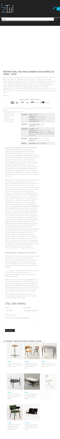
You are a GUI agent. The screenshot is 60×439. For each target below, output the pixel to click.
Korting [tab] (6, 118)
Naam (7, 308)
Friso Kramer (47, 109)
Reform (5, 111)
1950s (42, 122)
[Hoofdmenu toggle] (58, 9)
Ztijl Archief (23, 109)
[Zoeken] (56, 20)
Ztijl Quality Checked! (43, 131)
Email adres (27, 308)
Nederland (39, 126)
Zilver (43, 139)
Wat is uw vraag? (10, 316)
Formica (38, 141)
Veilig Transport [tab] (9, 116)
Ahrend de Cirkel (36, 109)
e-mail (28, 297)
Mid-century (41, 120)
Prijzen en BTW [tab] (9, 120)
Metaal (47, 141)
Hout (42, 141)
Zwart (47, 139)
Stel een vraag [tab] (9, 122)
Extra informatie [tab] (9, 115)
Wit (40, 139)
